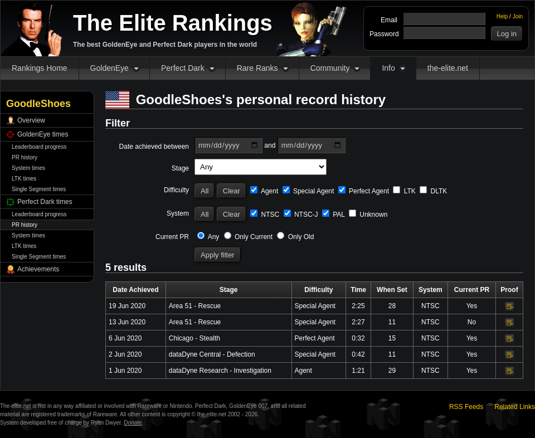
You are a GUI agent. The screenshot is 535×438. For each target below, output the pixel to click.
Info (388, 68)
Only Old (295, 237)
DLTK (433, 191)
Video (509, 306)
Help (502, 16)
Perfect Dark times (44, 202)
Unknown (368, 214)
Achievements (38, 269)
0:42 (358, 354)
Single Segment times (39, 189)
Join (518, 16)
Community (330, 68)
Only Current (248, 237)
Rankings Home (39, 68)
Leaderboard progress (39, 147)
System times (28, 168)
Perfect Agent (363, 191)
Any (208, 237)
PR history (24, 157)
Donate (133, 423)
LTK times (24, 179)
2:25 (358, 306)
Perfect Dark (183, 68)
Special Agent (308, 191)
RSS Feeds (466, 407)
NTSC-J (301, 214)
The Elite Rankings (173, 23)
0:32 (358, 338)
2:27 (358, 322)
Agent (264, 191)
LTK (404, 191)
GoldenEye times (42, 134)
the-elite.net (447, 68)
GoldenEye (109, 68)
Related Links (514, 407)
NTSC (264, 214)
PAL (333, 214)
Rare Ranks (257, 68)
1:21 (358, 370)
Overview (31, 120)
